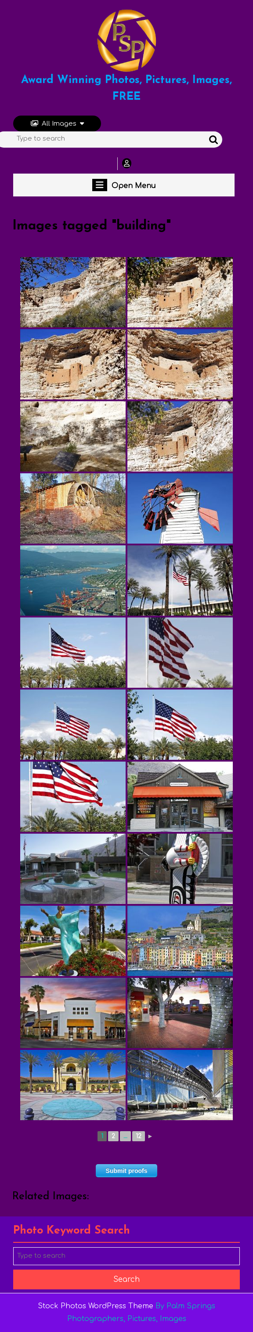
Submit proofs (127, 1170)
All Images (57, 123)
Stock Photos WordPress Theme (95, 1306)
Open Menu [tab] (123, 185)
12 (138, 1136)
